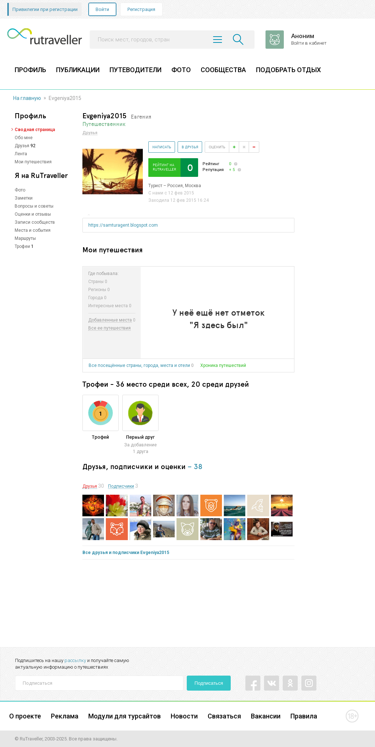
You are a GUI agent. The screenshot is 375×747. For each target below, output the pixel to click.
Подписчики (121, 486)
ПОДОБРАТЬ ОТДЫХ (288, 70)
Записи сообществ (35, 222)
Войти (102, 9)
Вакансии (266, 716)
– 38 (195, 466)
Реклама (64, 716)
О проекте (25, 716)
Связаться (224, 716)
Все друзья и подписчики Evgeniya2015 (125, 552)
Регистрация (141, 9)
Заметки (24, 198)
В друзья (190, 146)
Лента (21, 153)
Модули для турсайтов (124, 716)
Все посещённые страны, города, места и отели (139, 365)
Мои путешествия (33, 161)
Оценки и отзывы (33, 214)
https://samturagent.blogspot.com (123, 225)
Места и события (33, 230)
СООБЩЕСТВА (223, 70)
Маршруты (25, 238)
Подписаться (208, 683)
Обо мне (24, 137)
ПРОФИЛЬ (30, 70)
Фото (20, 190)
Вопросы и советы (34, 206)
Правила (303, 716)
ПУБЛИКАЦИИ (78, 70)
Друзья (22, 145)
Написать (161, 146)
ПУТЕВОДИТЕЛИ (135, 70)
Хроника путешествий (223, 365)
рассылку (75, 660)
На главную (27, 98)
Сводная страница (35, 129)
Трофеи (22, 246)
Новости (184, 716)
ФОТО (181, 70)
